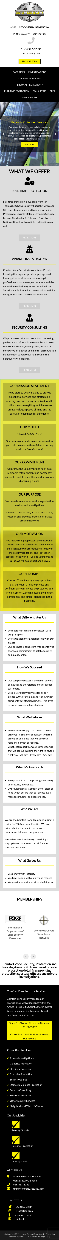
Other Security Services (22, 1100)
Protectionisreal (23, 1210)
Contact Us (39, 34)
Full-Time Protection (16, 91)
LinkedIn (19, 1218)
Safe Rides (19, 72)
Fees (52, 91)
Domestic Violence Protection (26, 1084)
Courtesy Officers (30, 78)
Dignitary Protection (21, 1068)
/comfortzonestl (23, 1214)
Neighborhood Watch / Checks (26, 1106)
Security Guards (18, 1079)
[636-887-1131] (31, 40)
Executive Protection (21, 1074)
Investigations (37, 72)
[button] (4, 134)
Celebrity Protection (21, 1063)
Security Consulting (20, 1090)
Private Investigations (22, 1058)
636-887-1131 (31, 49)
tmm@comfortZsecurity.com (28, 1188)
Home (13, 27)
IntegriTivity (45, 1236)
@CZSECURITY (24, 1206)
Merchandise (29, 97)
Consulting (39, 91)
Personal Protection (29, 85)
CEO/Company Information (34, 27)
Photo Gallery (21, 34)
